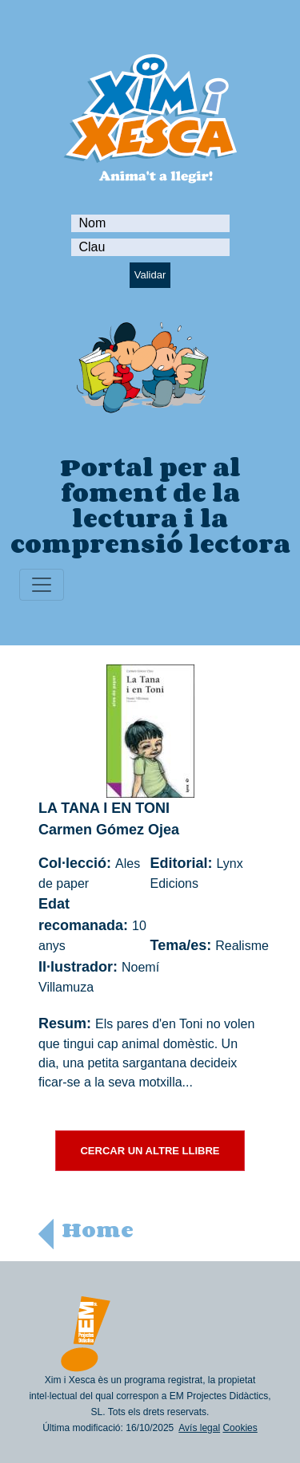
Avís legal (199, 1427)
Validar (150, 275)
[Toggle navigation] (41, 585)
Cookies (239, 1427)
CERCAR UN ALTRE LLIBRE (149, 1151)
